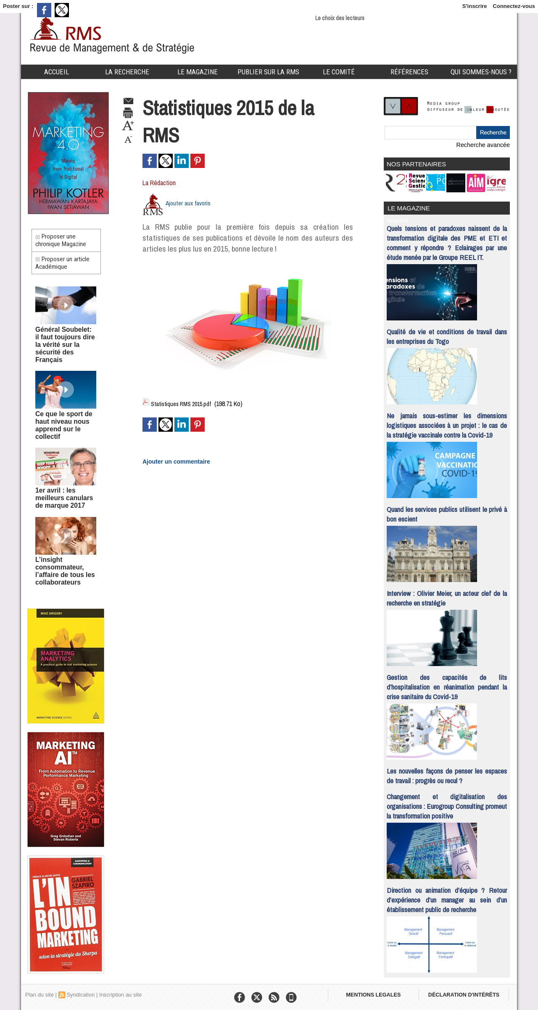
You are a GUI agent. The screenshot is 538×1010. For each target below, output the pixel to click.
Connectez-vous (514, 6)
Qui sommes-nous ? (481, 72)
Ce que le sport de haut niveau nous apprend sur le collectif (65, 416)
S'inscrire (474, 6)
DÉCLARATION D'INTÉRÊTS (470, 993)
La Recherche (127, 72)
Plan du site (39, 991)
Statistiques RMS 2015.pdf (184, 403)
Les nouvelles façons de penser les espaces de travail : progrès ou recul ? (447, 772)
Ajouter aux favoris (190, 202)
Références (409, 72)
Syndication (80, 991)
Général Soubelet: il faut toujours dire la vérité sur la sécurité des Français (61, 347)
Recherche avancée (485, 145)
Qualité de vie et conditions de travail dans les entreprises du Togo (447, 332)
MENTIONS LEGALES (375, 993)
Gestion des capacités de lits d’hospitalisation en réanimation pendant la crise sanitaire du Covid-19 (447, 683)
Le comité (339, 72)
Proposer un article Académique (65, 270)
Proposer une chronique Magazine (63, 243)
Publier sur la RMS (268, 72)
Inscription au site (120, 991)
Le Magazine (197, 72)
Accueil (56, 72)
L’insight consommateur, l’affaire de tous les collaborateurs (60, 550)
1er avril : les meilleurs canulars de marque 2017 (64, 481)
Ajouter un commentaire (171, 459)
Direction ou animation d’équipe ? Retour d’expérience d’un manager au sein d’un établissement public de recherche (447, 895)
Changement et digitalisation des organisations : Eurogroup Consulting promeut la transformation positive (447, 802)
